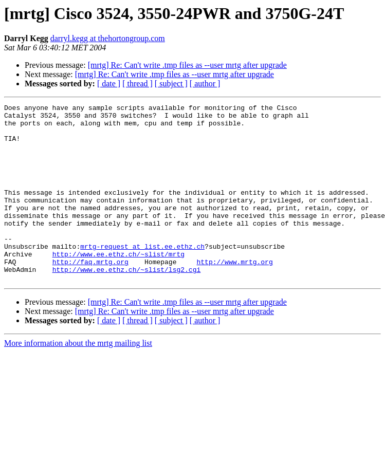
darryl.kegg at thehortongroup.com (107, 38)
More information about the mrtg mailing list (78, 378)
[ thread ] (137, 83)
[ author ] (205, 83)
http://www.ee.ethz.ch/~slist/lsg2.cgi (126, 303)
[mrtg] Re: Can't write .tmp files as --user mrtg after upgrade (187, 65)
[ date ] (108, 83)
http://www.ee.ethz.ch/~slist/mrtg (118, 284)
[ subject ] (171, 83)
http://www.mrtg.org (234, 294)
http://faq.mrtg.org (90, 294)
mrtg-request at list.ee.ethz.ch (142, 275)
